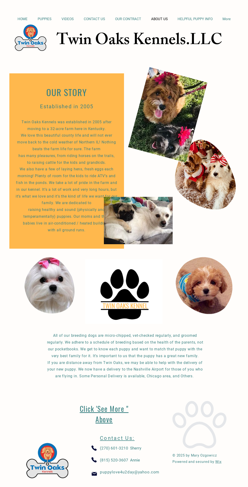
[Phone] (94, 448)
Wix (218, 462)
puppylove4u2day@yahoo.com (129, 472)
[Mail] (94, 474)
